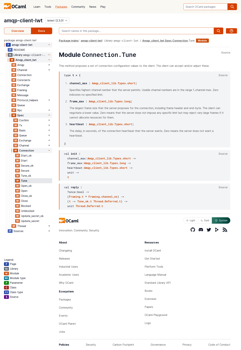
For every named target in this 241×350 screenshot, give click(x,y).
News (92, 6)
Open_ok (26, 185)
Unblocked (27, 211)
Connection (24, 75)
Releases (64, 258)
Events (63, 315)
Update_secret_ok (32, 216)
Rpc (19, 110)
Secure (25, 170)
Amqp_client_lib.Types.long (110, 101)
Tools (47, 6)
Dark (205, 220)
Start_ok (26, 155)
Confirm (24, 120)
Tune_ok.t (84, 201)
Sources (18, 231)
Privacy (187, 344)
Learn (36, 6)
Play (103, 6)
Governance (158, 344)
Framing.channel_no (103, 196)
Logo (148, 323)
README (19, 50)
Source (225, 52)
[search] (232, 6)
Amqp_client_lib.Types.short (113, 83)
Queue (21, 105)
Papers (149, 307)
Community (78, 6)
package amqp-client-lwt (20, 40)
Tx (20, 125)
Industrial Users (68, 266)
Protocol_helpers (27, 100)
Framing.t (76, 196)
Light (190, 220)
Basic (22, 130)
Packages (61, 6)
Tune (24, 180)
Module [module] (202, 40)
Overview (17, 31)
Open (24, 190)
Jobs (62, 331)
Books (148, 290)
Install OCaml (153, 250)
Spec (20, 115)
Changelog (65, 250)
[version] (57, 20)
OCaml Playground (156, 315)
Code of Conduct (219, 344)
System (221, 220)
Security (91, 344)
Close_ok (26, 195)
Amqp (20, 65)
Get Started (152, 258)
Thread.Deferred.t (107, 201)
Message (22, 95)
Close (24, 201)
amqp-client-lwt (23, 20)
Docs (41, 31)
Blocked (26, 206)
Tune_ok (26, 175)
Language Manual (155, 274)
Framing (22, 90)
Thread (21, 226)
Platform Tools (154, 266)
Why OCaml (66, 282)
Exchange (23, 85)
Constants (23, 80)
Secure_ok (27, 165)
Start (24, 160)
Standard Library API (158, 282)
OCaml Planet (67, 323)
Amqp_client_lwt (25, 60)
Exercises (150, 299)
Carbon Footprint (123, 344)
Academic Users (69, 274)
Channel (22, 70)
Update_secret (30, 221)
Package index (68, 40)
